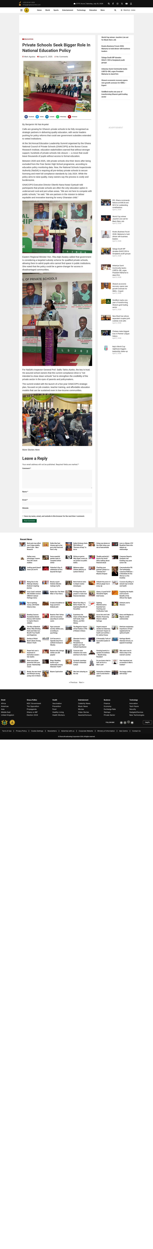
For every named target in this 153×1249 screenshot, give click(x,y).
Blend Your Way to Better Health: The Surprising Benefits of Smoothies (80, 605)
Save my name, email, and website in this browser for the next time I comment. (54, 516)
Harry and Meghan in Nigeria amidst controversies (126, 616)
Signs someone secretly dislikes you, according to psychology (57, 629)
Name (25, 492)
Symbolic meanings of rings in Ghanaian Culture (79, 662)
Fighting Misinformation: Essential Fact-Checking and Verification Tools (102, 606)
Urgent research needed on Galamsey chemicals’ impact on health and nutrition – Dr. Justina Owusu (103, 630)
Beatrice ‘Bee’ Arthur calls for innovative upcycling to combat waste (57, 617)
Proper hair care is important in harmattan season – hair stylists (33, 653)
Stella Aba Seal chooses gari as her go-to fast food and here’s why (56, 546)
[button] (109, 3)
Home (39, 10)
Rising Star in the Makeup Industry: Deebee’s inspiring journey (33, 584)
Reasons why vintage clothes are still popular (57, 652)
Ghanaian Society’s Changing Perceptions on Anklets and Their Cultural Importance (79, 642)
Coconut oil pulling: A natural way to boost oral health (126, 583)
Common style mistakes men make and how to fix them (80, 652)
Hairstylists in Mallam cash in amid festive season (103, 673)
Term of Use (6, 731)
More (103, 10)
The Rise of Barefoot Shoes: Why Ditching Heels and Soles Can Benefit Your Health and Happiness (33, 630)
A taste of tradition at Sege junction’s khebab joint (57, 604)
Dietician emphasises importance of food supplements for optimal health (126, 629)
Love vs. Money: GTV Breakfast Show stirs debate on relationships (126, 546)
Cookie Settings (37, 731)
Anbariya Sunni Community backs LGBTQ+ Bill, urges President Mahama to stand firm (114, 71)
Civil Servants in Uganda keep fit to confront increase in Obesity (56, 641)
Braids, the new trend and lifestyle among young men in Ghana (34, 673)
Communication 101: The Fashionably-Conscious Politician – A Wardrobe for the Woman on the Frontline (126, 572)
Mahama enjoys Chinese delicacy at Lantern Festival (79, 569)
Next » (81, 682)
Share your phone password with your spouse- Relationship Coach (33, 663)
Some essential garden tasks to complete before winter (55, 559)
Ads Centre (123, 731)
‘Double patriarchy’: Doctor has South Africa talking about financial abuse (102, 559)
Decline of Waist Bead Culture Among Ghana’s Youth (34, 640)
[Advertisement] (107, 163)
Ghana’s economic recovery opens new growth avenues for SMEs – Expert (114, 82)
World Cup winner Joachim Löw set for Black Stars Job (120, 218)
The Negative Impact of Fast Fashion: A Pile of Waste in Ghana (80, 628)
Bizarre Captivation (56, 671)
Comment (26, 468)
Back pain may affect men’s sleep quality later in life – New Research (34, 546)
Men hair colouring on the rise (80, 672)
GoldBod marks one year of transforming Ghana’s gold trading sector (114, 94)
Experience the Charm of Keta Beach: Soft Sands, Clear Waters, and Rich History (80, 618)
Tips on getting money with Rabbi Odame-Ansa (33, 604)
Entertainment (67, 10)
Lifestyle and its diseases (125, 603)
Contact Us (136, 731)
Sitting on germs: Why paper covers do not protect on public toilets (80, 559)
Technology (81, 10)
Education (93, 10)
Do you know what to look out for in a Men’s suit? (103, 662)
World (47, 10)
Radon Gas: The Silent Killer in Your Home (57, 592)
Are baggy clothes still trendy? (126, 672)
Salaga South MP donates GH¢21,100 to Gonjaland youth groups (113, 60)
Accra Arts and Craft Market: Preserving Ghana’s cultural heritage (103, 617)
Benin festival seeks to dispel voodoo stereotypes (79, 583)
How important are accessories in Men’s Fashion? (126, 662)
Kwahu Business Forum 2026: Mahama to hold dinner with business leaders (115, 48)
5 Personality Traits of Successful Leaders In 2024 (103, 640)
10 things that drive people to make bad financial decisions (80, 593)
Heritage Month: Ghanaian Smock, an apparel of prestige (126, 640)
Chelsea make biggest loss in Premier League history (120, 333)
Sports (56, 10)
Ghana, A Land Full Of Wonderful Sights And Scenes (103, 593)
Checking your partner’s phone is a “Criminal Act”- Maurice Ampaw (102, 570)
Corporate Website (86, 731)
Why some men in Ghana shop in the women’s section (125, 652)
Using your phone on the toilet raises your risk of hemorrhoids (103, 545)
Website (25, 508)
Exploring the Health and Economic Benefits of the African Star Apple (126, 594)
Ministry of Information (106, 731)
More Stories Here (31, 450)
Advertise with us (67, 731)
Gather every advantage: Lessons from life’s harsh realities (33, 559)
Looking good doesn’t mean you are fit (34, 568)
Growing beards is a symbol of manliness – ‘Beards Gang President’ (103, 653)
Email (25, 500)
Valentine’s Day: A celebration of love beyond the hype (56, 569)
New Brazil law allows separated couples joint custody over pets (121, 318)
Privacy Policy (21, 731)
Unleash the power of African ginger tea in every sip (103, 583)
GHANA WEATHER (76, 24)
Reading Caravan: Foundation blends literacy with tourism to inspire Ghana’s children (34, 618)
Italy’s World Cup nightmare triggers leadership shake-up (120, 348)
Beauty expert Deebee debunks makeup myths (55, 583)
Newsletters (52, 731)
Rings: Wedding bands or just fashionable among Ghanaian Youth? (56, 663)
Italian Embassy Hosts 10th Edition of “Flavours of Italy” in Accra (80, 546)
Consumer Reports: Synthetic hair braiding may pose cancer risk (126, 559)
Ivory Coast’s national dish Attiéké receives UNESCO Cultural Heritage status (34, 594)
